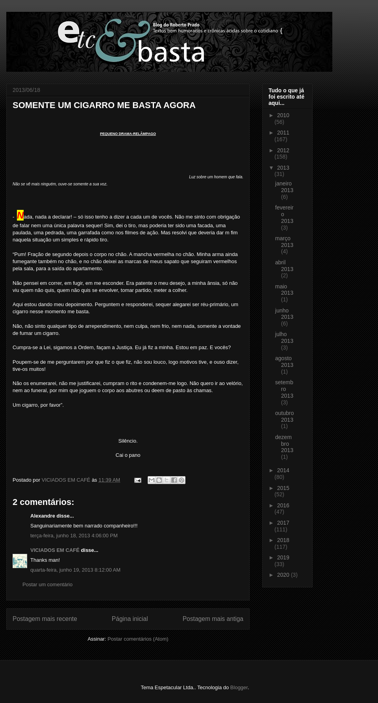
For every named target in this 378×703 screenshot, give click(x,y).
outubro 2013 (284, 416)
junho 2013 (284, 313)
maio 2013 (284, 289)
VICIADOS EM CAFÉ (55, 550)
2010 (283, 115)
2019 (283, 557)
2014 (283, 470)
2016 (283, 505)
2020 (284, 575)
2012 (283, 150)
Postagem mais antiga (213, 618)
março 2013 (284, 241)
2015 (283, 488)
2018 (283, 540)
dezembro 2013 (284, 444)
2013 (283, 168)
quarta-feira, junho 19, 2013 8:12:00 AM (75, 570)
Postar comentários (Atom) (138, 639)
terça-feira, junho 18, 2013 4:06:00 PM (74, 535)
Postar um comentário (47, 584)
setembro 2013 (284, 389)
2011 (283, 132)
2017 (283, 523)
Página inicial (130, 618)
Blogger (239, 687)
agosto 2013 (284, 361)
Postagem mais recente (45, 618)
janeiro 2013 (284, 186)
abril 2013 (284, 265)
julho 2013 (284, 337)
